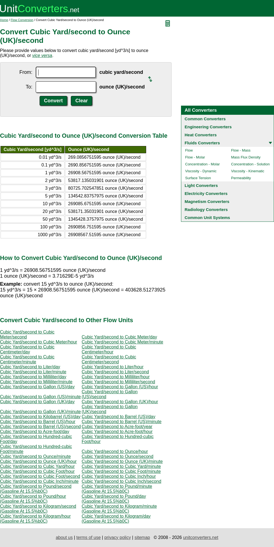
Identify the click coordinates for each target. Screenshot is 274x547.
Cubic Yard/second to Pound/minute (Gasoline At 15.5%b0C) (117, 489)
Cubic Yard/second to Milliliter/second (118, 381)
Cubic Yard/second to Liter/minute (33, 371)
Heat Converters (201, 134)
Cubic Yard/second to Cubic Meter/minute (122, 342)
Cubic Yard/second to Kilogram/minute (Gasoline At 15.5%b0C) (119, 509)
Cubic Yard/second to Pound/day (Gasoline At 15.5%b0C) (114, 499)
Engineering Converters (208, 126)
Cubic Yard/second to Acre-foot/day (34, 431)
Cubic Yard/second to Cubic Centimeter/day (27, 349)
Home (4, 20)
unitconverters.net (200, 537)
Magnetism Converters (207, 201)
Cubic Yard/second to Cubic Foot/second (40, 476)
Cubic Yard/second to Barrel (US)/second (40, 426)
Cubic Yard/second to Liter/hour (113, 366)
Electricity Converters (206, 193)
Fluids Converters (202, 142)
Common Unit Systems (207, 217)
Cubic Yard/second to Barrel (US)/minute (121, 421)
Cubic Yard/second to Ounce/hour (115, 451)
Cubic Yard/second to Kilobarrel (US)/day (40, 416)
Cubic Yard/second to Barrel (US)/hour (37, 421)
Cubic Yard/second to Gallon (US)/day (37, 386)
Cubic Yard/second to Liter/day (30, 366)
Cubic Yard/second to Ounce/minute (35, 456)
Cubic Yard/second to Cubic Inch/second (121, 481)
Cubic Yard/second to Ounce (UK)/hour (38, 461)
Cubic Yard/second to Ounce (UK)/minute (122, 461)
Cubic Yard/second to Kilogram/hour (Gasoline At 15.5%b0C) (35, 518)
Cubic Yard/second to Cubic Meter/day (119, 337)
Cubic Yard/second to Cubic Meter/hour (38, 342)
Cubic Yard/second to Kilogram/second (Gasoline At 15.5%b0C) (38, 509)
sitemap (142, 537)
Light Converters (201, 185)
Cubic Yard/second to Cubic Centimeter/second (109, 359)
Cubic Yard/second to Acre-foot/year (117, 426)
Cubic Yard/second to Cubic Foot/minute (121, 471)
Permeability (241, 178)
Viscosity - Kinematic (247, 171)
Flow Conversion (22, 20)
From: (25, 72)
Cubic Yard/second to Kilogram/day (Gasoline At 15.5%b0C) (116, 518)
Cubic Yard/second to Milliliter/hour (116, 376)
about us (64, 537)
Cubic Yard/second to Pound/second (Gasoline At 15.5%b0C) (35, 489)
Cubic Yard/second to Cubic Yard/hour (37, 466)
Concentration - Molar (202, 164)
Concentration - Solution (250, 164)
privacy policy (117, 537)
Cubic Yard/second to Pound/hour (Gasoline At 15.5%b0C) (33, 499)
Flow (189, 150)
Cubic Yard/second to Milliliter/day (33, 376)
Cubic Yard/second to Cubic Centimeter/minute (27, 359)
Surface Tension (198, 178)
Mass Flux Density (245, 157)
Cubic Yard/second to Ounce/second (117, 456)
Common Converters (205, 118)
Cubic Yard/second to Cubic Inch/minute (39, 481)
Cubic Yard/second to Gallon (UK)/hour (120, 401)
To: (29, 87)
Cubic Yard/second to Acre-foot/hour (117, 431)
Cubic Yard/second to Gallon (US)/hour (120, 386)
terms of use (88, 537)
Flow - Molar (195, 157)
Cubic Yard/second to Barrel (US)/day (118, 416)
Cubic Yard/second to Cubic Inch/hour (119, 476)
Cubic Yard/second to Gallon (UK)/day (37, 401)
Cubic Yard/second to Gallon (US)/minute (40, 396)
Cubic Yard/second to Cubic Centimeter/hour (109, 349)
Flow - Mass (240, 150)
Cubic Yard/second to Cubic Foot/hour (37, 471)
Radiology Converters (206, 209)
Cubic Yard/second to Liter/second (115, 371)
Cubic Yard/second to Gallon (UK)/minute (40, 411)
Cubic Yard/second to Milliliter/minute (36, 381)
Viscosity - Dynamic (200, 171)
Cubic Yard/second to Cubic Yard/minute (121, 466)
